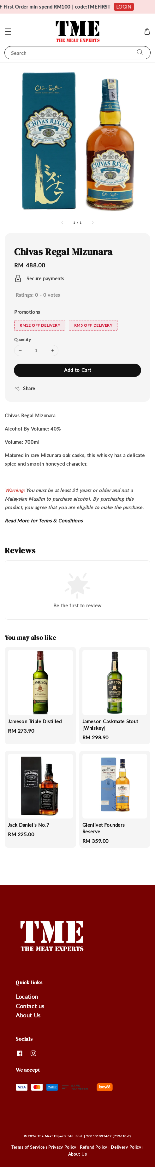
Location (27, 996)
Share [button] (24, 388)
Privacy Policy (62, 1147)
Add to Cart (77, 370)
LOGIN (128, 6)
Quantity (22, 339)
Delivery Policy (126, 1147)
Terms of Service (28, 1147)
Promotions (27, 312)
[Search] (140, 52)
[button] (8, 32)
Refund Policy (93, 1147)
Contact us (30, 1006)
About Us (28, 1015)
